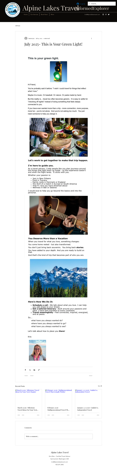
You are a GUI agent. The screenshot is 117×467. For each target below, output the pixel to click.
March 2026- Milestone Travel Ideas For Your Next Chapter (27, 409)
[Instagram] (103, 14)
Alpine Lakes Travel (60, 452)
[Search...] (101, 4)
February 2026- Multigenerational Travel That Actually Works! (58, 409)
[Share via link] (39, 370)
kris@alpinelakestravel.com (92, 14)
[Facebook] (106, 14)
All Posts (17, 26)
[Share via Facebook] (25, 370)
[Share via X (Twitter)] (30, 370)
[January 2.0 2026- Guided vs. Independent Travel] (88, 396)
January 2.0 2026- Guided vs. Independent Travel (87, 409)
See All (100, 386)
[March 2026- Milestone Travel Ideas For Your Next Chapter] (28, 396)
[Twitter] (109, 14)
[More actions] (91, 38)
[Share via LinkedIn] (34, 370)
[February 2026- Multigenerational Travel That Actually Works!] (58, 396)
